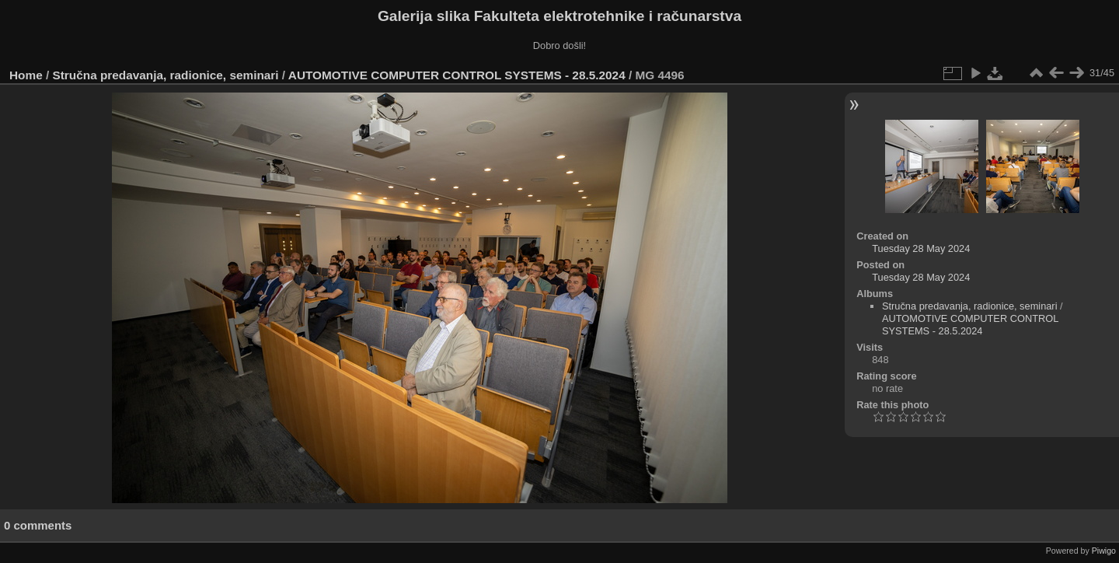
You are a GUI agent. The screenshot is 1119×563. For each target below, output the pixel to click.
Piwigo (1104, 550)
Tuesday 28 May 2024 (921, 248)
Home (26, 75)
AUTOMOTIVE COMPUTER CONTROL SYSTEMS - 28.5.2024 (457, 75)
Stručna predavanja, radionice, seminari (166, 75)
